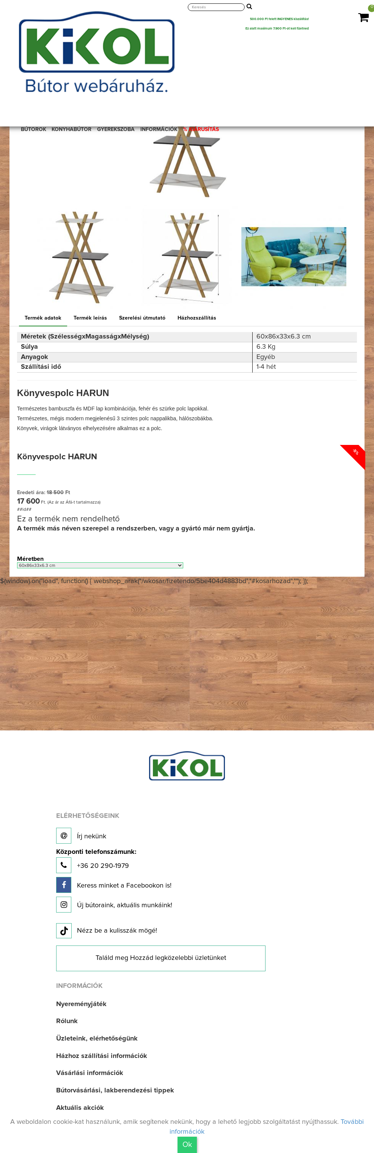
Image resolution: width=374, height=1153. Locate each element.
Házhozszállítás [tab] (197, 318)
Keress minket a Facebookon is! (113, 885)
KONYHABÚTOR (71, 129)
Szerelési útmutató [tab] (142, 318)
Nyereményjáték (81, 1004)
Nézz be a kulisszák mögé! (106, 931)
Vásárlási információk (89, 1073)
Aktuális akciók (80, 1108)
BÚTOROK (33, 129)
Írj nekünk (81, 836)
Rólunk (67, 1021)
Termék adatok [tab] (43, 318)
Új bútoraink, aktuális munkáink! (114, 905)
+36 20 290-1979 (96, 861)
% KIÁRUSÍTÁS (201, 129)
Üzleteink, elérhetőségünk (97, 1038)
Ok (187, 1144)
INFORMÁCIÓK (159, 129)
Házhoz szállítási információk (101, 1056)
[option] (80, 258)
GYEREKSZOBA (116, 129)
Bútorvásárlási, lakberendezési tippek (115, 1090)
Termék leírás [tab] (90, 318)
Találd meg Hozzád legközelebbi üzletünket (161, 958)
